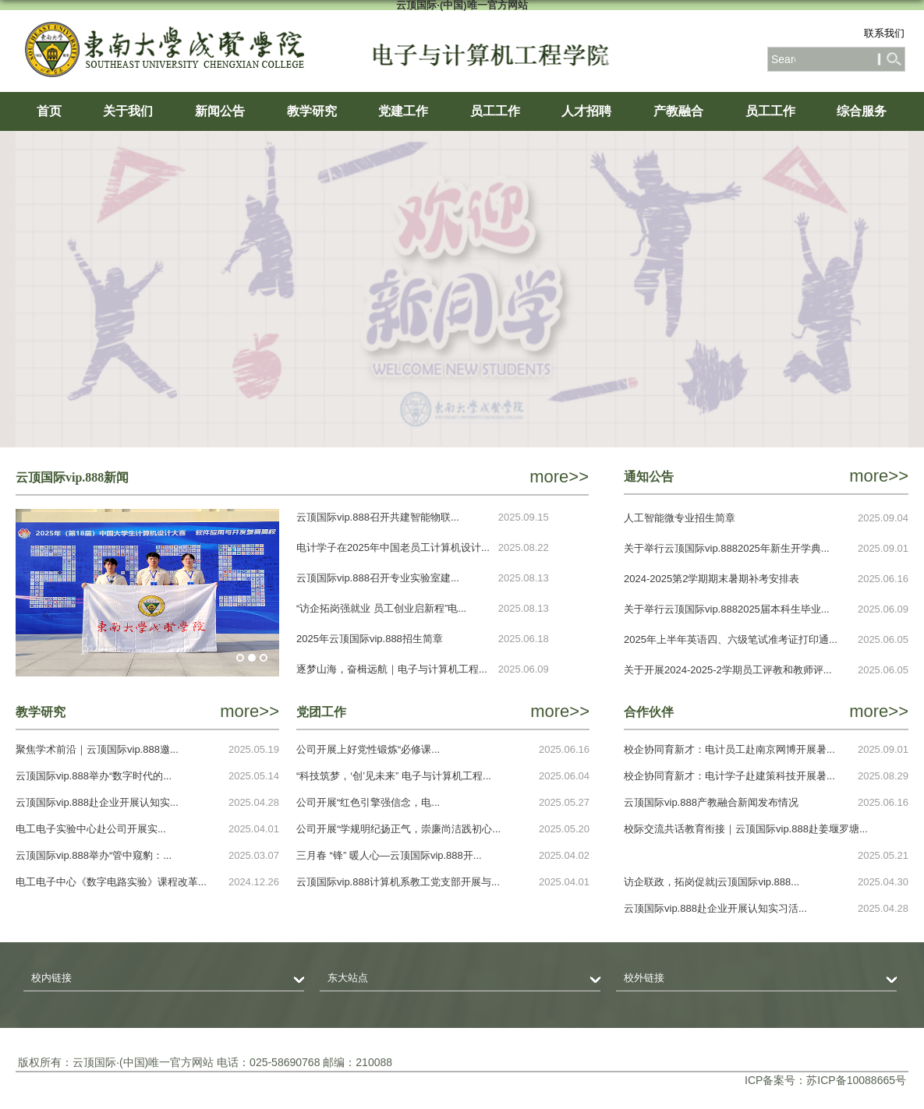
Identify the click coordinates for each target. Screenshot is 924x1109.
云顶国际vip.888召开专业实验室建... (377, 578)
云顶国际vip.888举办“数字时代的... (94, 776)
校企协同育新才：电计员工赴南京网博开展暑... (729, 749)
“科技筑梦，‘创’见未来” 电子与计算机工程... (393, 776)
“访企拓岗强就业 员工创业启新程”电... (381, 608)
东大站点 (347, 978)
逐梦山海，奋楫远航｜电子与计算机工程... (391, 669)
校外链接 (644, 978)
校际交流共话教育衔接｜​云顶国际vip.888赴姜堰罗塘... (746, 829)
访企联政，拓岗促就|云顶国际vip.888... (711, 882)
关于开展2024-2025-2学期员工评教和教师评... (728, 670)
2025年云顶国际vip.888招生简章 (369, 639)
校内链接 (51, 978)
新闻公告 (220, 111)
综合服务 (862, 111)
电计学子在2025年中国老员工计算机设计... (393, 547)
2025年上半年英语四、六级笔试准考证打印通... (730, 639)
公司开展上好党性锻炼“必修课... (368, 749)
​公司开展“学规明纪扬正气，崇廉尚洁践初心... (398, 829)
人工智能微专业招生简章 (679, 518)
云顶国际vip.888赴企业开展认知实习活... (715, 908)
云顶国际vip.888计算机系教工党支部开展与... (398, 882)
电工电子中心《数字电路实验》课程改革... (111, 882)
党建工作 (403, 111)
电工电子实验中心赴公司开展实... (91, 829)
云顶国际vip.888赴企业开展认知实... (97, 802)
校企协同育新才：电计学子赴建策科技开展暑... (729, 776)
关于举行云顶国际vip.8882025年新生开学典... (727, 548)
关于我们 (128, 111)
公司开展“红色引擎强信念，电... (368, 802)
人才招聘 (586, 111)
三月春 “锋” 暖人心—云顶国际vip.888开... (389, 855)
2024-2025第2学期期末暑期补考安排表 (711, 579)
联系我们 (884, 33)
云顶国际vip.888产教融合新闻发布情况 (711, 802)
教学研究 (312, 111)
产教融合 (678, 111)
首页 (49, 111)
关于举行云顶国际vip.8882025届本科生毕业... (727, 609)
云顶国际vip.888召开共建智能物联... (377, 517)
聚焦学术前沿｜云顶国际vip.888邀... (97, 749)
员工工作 (495, 111)
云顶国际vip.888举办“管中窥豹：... (94, 855)
